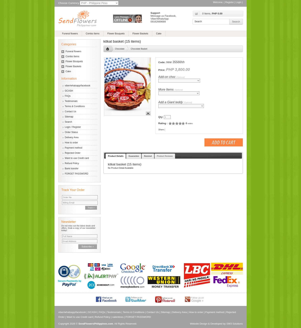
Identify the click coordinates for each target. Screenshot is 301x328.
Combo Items (92, 33)
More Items (170, 89)
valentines (118, 317)
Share (161, 129)
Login (238, 2)
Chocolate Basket (139, 49)
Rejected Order (72, 153)
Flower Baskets (140, 33)
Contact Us (70, 111)
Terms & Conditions (75, 106)
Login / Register (73, 127)
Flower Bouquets (116, 33)
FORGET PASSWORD (76, 173)
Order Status (71, 132)
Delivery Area (72, 137)
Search (68, 122)
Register (229, 2)
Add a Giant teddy (175, 102)
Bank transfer (72, 168)
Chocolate (120, 49)
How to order (71, 142)
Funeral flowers (70, 33)
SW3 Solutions (234, 323)
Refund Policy (72, 163)
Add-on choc (171, 76)
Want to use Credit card (77, 158)
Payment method (73, 147)
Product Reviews (165, 156)
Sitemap (69, 116)
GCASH (69, 90)
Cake (158, 33)
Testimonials (71, 101)
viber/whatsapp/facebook (77, 85)
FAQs (68, 96)
